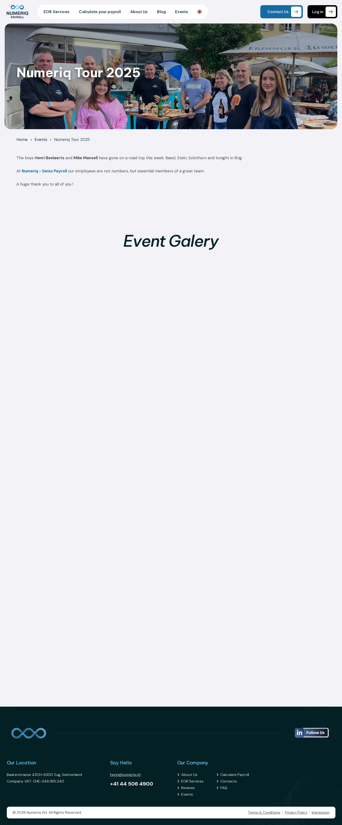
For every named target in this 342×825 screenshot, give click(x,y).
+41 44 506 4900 (131, 783)
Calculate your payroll (100, 11)
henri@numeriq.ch (125, 774)
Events (181, 11)
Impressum (321, 812)
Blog (161, 11)
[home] (17, 12)
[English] (199, 11)
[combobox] (199, 11)
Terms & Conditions (264, 812)
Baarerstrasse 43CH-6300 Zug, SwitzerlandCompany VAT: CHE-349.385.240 (44, 778)
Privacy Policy (296, 812)
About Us (139, 11)
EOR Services (56, 11)
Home (22, 139)
